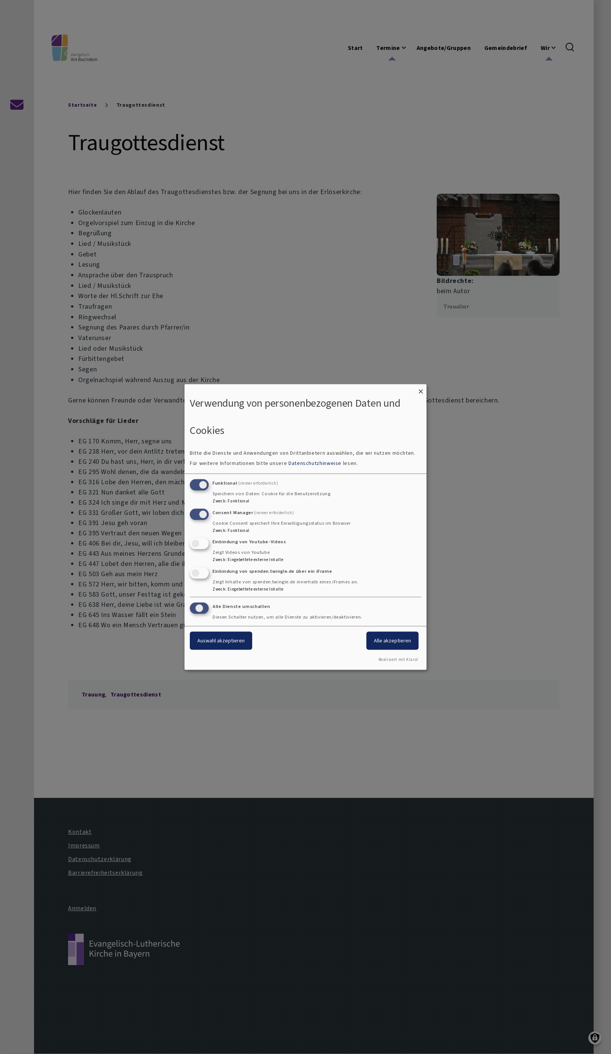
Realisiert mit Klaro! (398, 659)
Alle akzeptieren (392, 640)
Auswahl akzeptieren (221, 640)
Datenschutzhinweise (314, 462)
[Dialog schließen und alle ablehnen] (420, 389)
